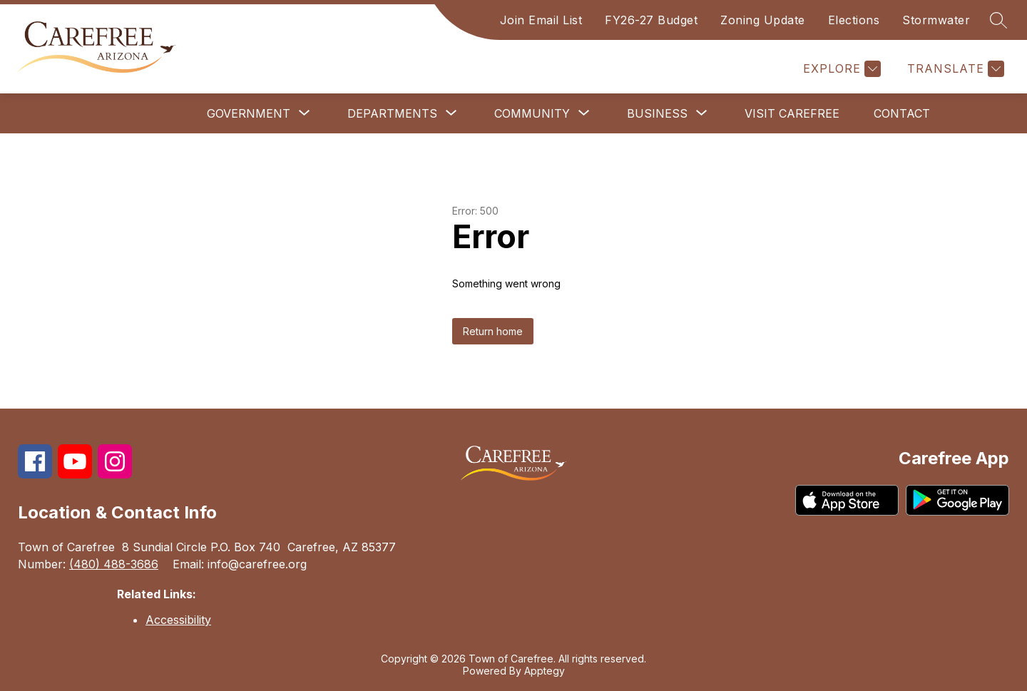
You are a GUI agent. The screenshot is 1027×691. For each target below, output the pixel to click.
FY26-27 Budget (651, 20)
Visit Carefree (792, 113)
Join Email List (541, 20)
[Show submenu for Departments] (392, 113)
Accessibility (178, 620)
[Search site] (998, 20)
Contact (902, 113)
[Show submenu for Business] (657, 113)
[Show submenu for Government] (248, 113)
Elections (854, 20)
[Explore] (840, 69)
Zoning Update (762, 20)
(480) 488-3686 (113, 564)
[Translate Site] (954, 69)
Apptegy (544, 671)
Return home (493, 331)
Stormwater (936, 20)
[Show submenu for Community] (532, 113)
